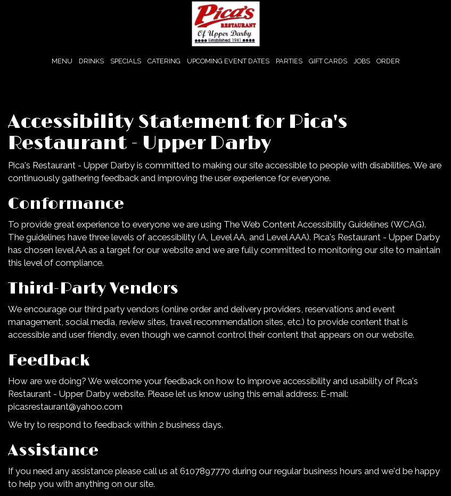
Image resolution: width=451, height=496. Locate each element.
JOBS (362, 61)
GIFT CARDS (328, 61)
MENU (62, 61)
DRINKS (91, 61)
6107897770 (205, 471)
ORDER (388, 61)
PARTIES (289, 61)
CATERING (164, 61)
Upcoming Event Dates (228, 61)
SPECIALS (125, 61)
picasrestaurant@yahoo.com (65, 406)
